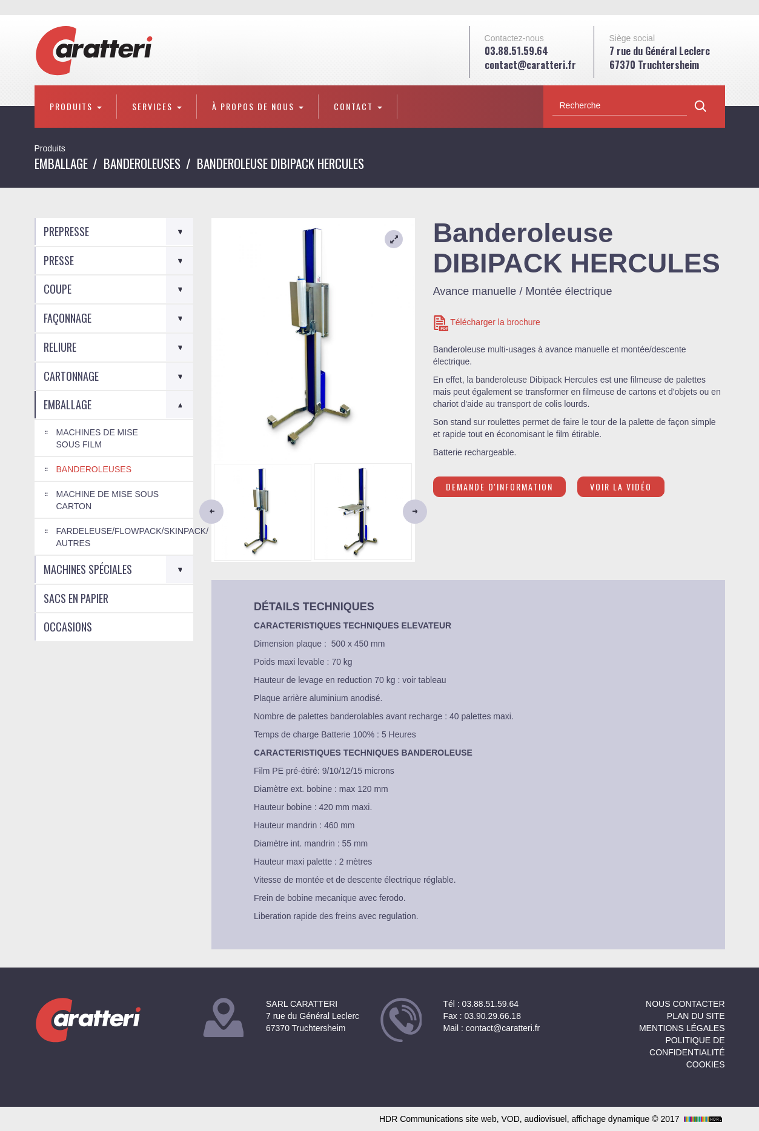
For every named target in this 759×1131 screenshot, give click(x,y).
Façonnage (67, 318)
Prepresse (66, 231)
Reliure (60, 347)
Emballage (61, 163)
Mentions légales (682, 1028)
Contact (358, 106)
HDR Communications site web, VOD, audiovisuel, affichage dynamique (552, 1119)
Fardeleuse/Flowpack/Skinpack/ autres (125, 537)
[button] (226, 511)
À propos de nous (257, 106)
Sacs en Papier (76, 598)
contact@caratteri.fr (530, 65)
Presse (59, 260)
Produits (76, 106)
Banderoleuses (142, 163)
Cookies (705, 1064)
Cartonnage (71, 376)
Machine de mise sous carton (107, 500)
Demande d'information (499, 486)
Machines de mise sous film (97, 438)
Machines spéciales (88, 569)
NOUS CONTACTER (685, 1004)
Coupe (57, 289)
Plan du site (696, 1016)
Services (157, 106)
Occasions (68, 627)
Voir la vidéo (621, 486)
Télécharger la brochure (486, 323)
